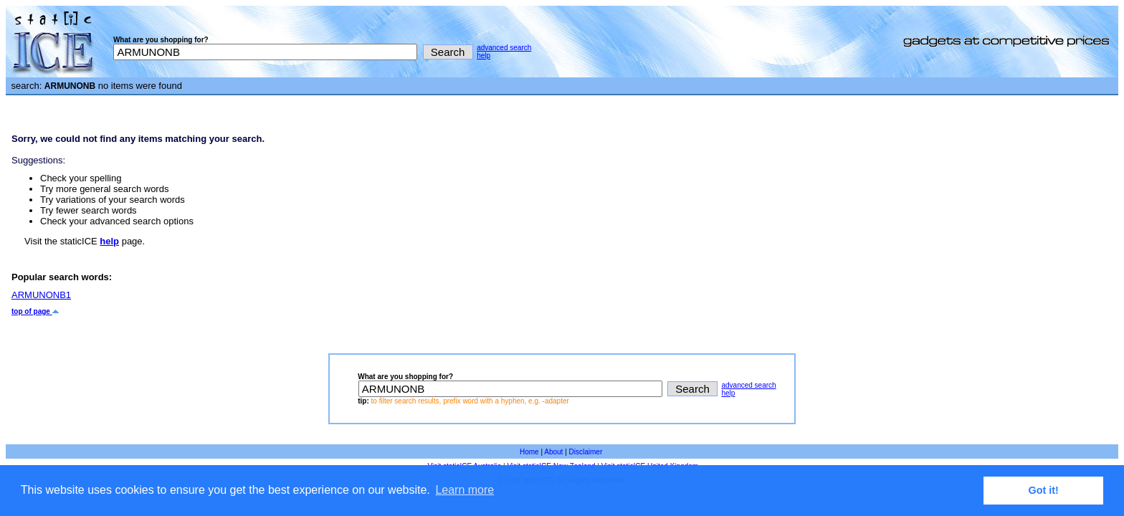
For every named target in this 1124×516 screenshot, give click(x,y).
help (483, 55)
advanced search (504, 48)
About (553, 452)
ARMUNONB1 (41, 295)
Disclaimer (586, 452)
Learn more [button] (464, 490)
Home (529, 452)
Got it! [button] (1044, 490)
